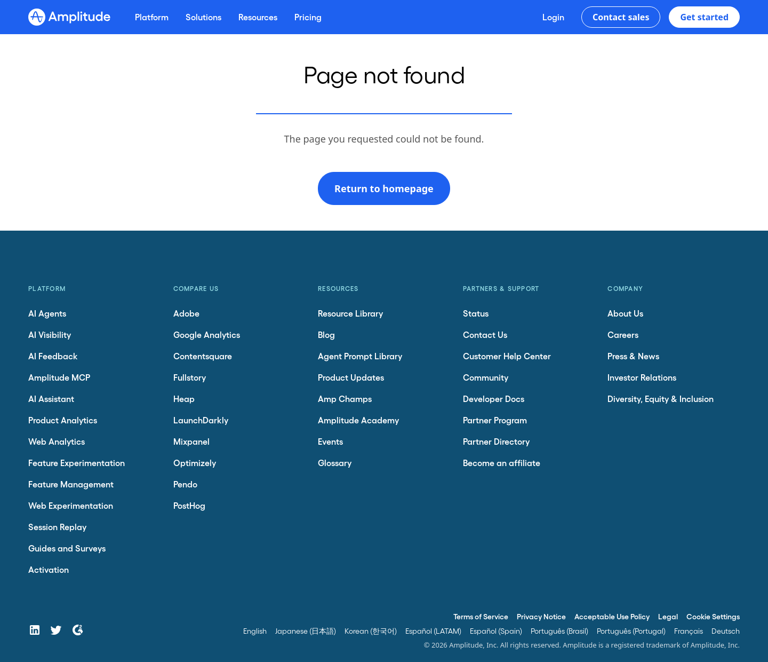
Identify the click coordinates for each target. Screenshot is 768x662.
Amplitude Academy (358, 420)
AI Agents (47, 313)
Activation (48, 569)
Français (688, 630)
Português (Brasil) (559, 630)
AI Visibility (49, 334)
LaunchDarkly (200, 420)
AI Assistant (51, 398)
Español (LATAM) (433, 630)
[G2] (77, 630)
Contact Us (485, 334)
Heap (184, 398)
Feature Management (71, 484)
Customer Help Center (507, 356)
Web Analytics (56, 441)
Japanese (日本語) (305, 630)
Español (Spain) (496, 630)
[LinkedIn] (34, 630)
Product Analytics (62, 420)
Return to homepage (384, 188)
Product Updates (351, 377)
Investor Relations (641, 377)
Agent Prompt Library (360, 356)
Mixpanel (191, 441)
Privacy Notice (541, 616)
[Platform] (151, 17)
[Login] (553, 17)
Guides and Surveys (67, 548)
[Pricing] (308, 17)
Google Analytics (206, 334)
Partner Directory (496, 441)
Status (476, 313)
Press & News (633, 356)
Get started (704, 17)
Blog (326, 334)
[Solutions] (203, 17)
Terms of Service (480, 616)
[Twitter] (56, 630)
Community (485, 377)
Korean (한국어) (371, 630)
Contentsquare (202, 356)
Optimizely (194, 463)
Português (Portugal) (631, 630)
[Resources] (258, 17)
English (255, 630)
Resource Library (350, 313)
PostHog (189, 505)
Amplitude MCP (59, 377)
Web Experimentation (70, 505)
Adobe (186, 313)
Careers (622, 334)
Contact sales (621, 17)
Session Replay (57, 527)
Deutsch (725, 630)
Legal (668, 616)
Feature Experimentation (76, 463)
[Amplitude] (69, 17)
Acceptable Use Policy (612, 616)
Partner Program (495, 420)
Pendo (185, 484)
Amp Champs (345, 398)
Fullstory (189, 377)
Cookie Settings (713, 616)
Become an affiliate (501, 463)
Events (330, 441)
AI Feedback (53, 356)
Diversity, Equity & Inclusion (660, 398)
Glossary (334, 463)
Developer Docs (493, 398)
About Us (625, 313)
